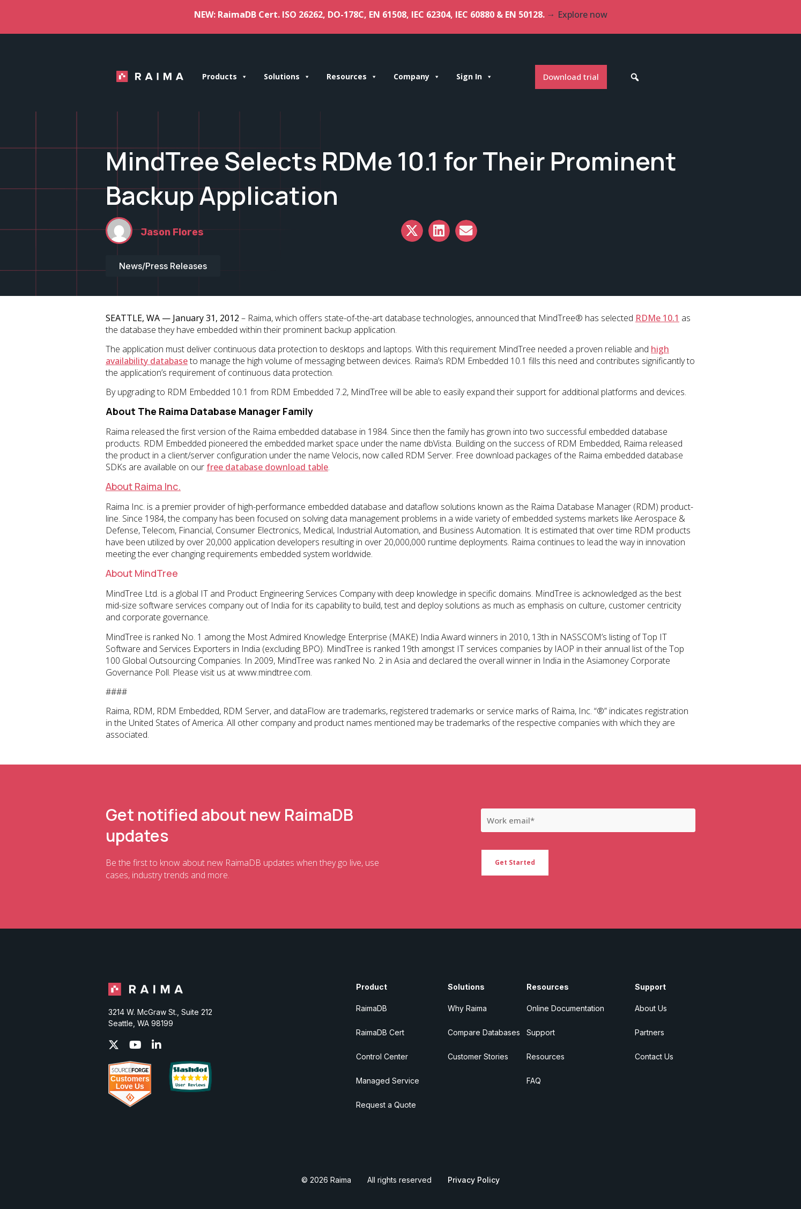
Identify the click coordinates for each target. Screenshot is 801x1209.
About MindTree (142, 573)
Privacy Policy (474, 1179)
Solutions (287, 76)
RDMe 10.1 (657, 318)
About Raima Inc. (143, 486)
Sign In (474, 76)
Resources (352, 76)
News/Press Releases (163, 266)
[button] (634, 77)
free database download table (267, 467)
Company (417, 76)
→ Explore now (577, 14)
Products (225, 76)
